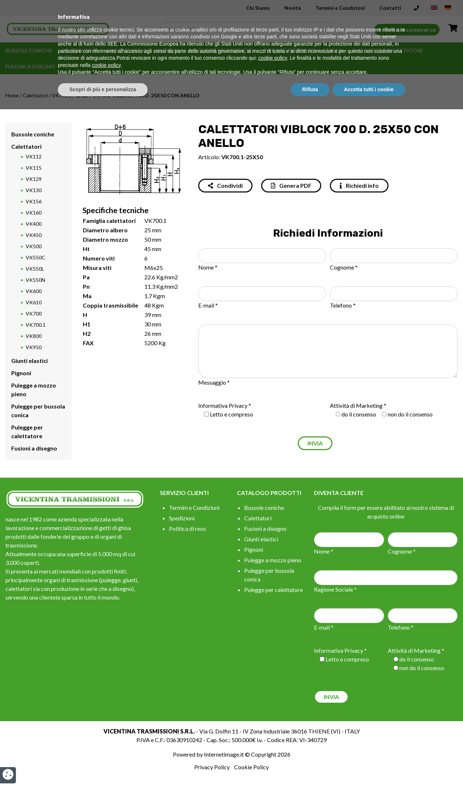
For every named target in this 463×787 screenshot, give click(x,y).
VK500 (34, 246)
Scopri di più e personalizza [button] (102, 767)
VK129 (34, 179)
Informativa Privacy (222, 405)
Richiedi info (359, 185)
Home (12, 95)
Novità (292, 8)
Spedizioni (182, 518)
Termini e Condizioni (340, 8)
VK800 (34, 336)
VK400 (34, 224)
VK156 (34, 201)
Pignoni (168, 50)
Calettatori (79, 50)
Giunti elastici (127, 50)
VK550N (35, 280)
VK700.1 (62, 95)
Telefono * (343, 305)
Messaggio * (214, 382)
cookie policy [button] (272, 736)
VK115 (34, 168)
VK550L (35, 269)
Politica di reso (187, 528)
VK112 (34, 156)
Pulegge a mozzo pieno (221, 50)
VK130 (34, 190)
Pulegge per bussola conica (303, 50)
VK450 (34, 235)
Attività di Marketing (356, 405)
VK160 (34, 213)
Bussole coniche (28, 50)
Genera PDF (291, 185)
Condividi (225, 185)
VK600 (34, 291)
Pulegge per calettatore (387, 50)
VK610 (34, 302)
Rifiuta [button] (310, 767)
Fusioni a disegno (30, 66)
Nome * (207, 267)
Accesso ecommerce (407, 29)
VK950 (34, 347)
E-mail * (208, 305)
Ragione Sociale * (335, 589)
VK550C (35, 257)
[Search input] (253, 29)
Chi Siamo (258, 8)
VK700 (34, 313)
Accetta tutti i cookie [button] (369, 767)
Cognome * (344, 267)
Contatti (390, 8)
